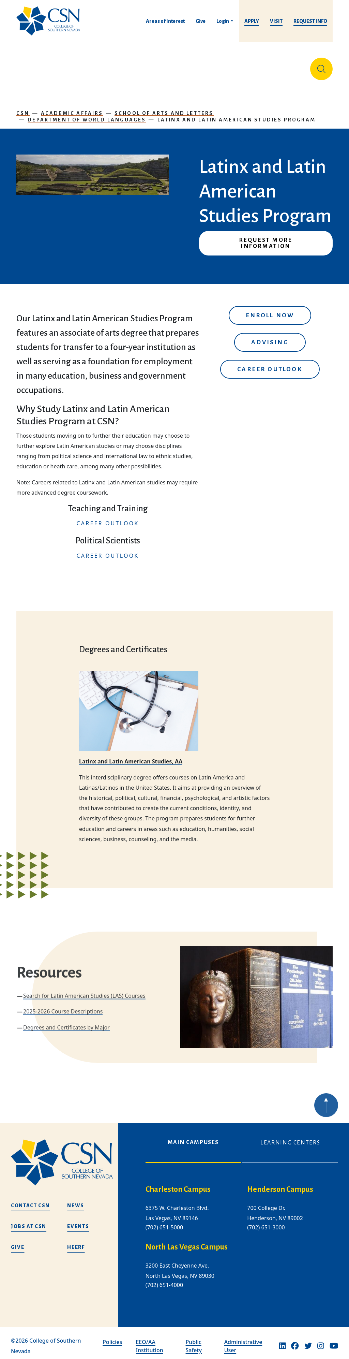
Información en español (275, 66)
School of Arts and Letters (164, 108)
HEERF (76, 1242)
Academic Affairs (72, 108)
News (75, 1200)
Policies (112, 1336)
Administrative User (243, 1340)
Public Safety (194, 1340)
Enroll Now (270, 310)
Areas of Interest (165, 21)
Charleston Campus (178, 1184)
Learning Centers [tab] (290, 1137)
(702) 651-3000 (266, 1222)
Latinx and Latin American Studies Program (236, 114)
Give (201, 21)
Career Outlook (270, 364)
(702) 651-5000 (164, 1222)
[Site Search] (321, 66)
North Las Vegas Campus (187, 1242)
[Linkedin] (282, 1340)
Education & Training (69, 66)
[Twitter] (308, 1340)
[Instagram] (320, 1340)
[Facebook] (295, 1340)
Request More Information (265, 238)
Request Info (310, 21)
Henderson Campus (280, 1184)
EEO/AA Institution (149, 1340)
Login (222, 21)
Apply (251, 21)
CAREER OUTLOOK (108, 518)
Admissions (125, 66)
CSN (23, 108)
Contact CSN (30, 1200)
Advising (269, 337)
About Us (30, 66)
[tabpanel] (242, 1237)
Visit (276, 21)
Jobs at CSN (28, 1221)
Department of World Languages (87, 114)
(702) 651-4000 (164, 1280)
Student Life (228, 66)
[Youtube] (334, 1340)
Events (78, 1221)
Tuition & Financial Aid (173, 66)
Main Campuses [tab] (193, 1137)
